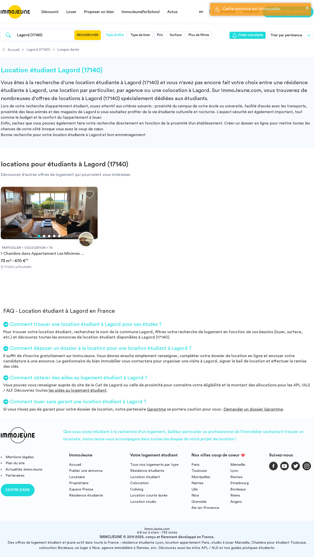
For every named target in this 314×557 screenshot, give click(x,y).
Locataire (77, 477)
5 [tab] (59, 236)
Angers (236, 502)
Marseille (237, 465)
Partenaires (15, 475)
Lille (194, 489)
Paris (195, 465)
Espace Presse (81, 489)
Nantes (197, 483)
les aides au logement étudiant (77, 390)
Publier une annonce (86, 471)
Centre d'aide (18, 489)
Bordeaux (238, 489)
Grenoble (199, 502)
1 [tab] (39, 236)
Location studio (143, 502)
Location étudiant (145, 477)
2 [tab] (44, 236)
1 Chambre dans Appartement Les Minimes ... (42, 254)
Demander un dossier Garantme (253, 409)
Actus (172, 12)
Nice (195, 495)
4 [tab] (54, 236)
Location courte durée (148, 495)
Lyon (234, 471)
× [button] (307, 7)
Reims (235, 495)
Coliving (136, 489)
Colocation (139, 483)
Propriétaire (79, 483)
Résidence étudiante (86, 495)
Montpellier (200, 477)
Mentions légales (20, 457)
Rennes (236, 477)
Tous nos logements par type (154, 465)
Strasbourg (239, 483)
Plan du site (15, 463)
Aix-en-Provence (205, 508)
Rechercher (87, 35)
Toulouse (199, 471)
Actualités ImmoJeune (24, 469)
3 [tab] (49, 236)
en (201, 12)
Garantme (156, 409)
